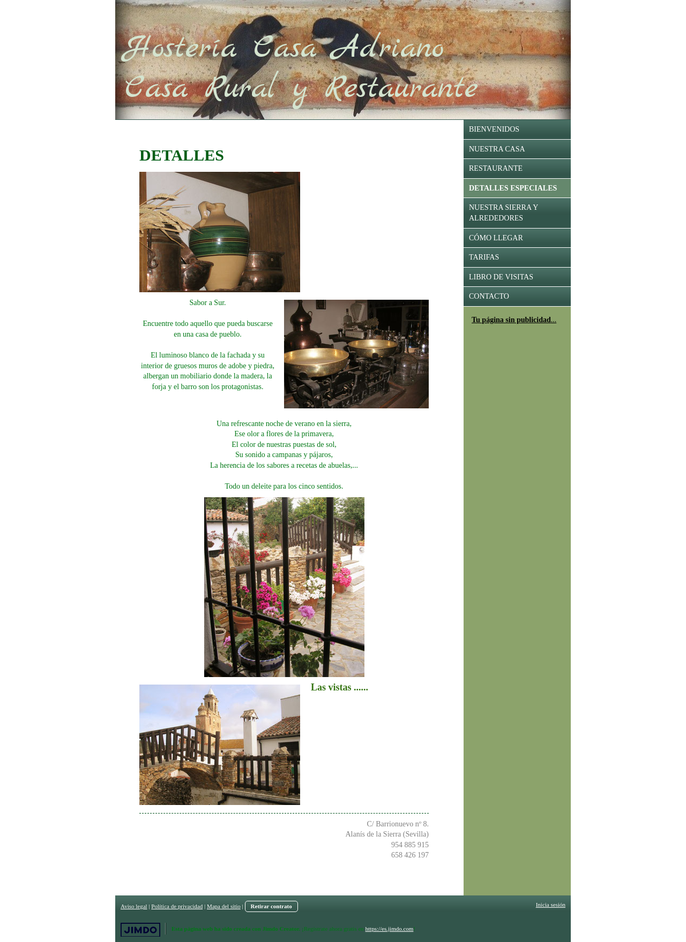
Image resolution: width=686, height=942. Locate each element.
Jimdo (140, 930)
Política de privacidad (177, 906)
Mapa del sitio (224, 906)
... (554, 320)
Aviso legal (134, 906)
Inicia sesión (550, 904)
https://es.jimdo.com (390, 928)
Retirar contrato (271, 906)
